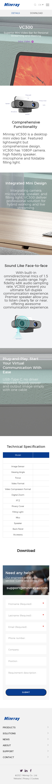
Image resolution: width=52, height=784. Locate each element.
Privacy (26, 778)
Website (17, 778)
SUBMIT (26, 696)
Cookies (35, 778)
